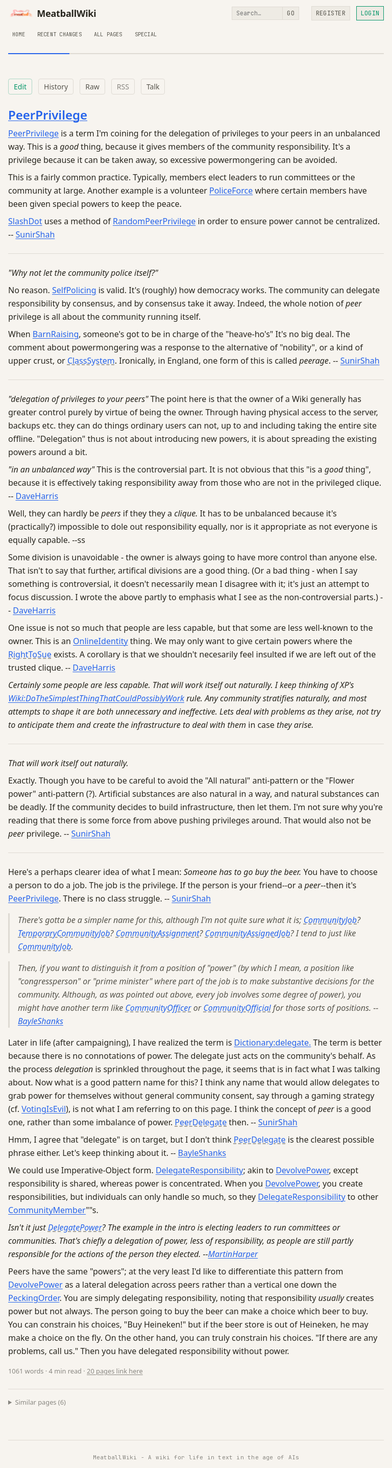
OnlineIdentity (100, 641)
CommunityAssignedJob (247, 933)
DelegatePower (75, 1227)
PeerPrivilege (47, 114)
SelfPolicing (74, 290)
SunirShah (35, 234)
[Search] (257, 13)
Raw (92, 86)
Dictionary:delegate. (272, 1042)
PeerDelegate (201, 1122)
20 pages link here (115, 1371)
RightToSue (30, 654)
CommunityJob (330, 920)
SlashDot (25, 221)
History (56, 86)
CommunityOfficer (158, 1007)
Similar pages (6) (40, 1402)
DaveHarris (36, 496)
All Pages (108, 34)
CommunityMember (47, 1210)
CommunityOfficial (237, 1007)
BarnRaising (56, 334)
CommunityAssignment (158, 933)
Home (18, 34)
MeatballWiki (52, 13)
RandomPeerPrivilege (154, 221)
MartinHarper (233, 1254)
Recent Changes (59, 34)
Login (370, 13)
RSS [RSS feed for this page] (123, 86)
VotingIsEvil (43, 1109)
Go (290, 13)
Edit (20, 86)
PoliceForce (231, 190)
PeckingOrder (33, 1298)
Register (331, 13)
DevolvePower (302, 1170)
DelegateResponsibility (199, 1170)
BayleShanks (40, 1021)
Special (146, 34)
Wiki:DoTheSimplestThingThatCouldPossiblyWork (96, 698)
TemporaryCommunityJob (64, 933)
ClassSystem (91, 360)
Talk (153, 86)
